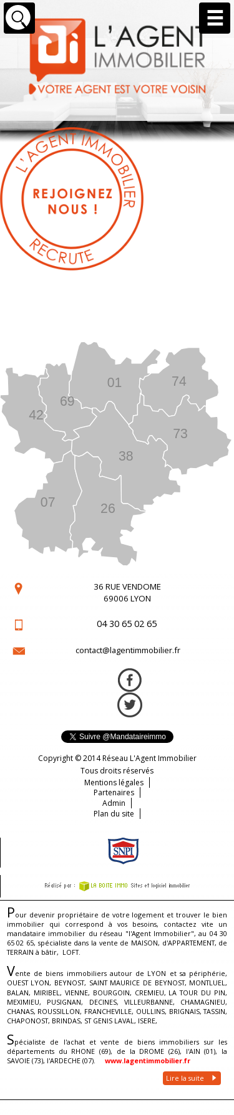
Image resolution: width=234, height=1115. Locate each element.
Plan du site (114, 813)
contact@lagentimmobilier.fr (128, 650)
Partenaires (114, 792)
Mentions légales (114, 782)
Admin (113, 803)
